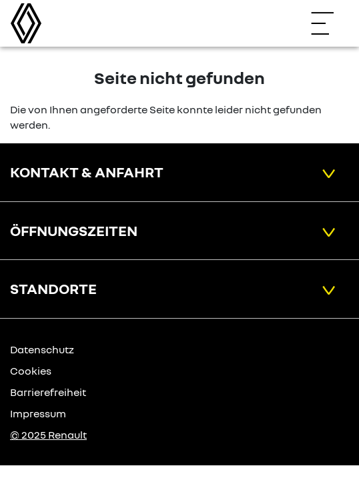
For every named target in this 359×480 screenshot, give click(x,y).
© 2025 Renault (48, 434)
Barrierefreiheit (48, 392)
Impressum (38, 413)
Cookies (30, 370)
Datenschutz (42, 349)
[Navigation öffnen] (329, 23)
